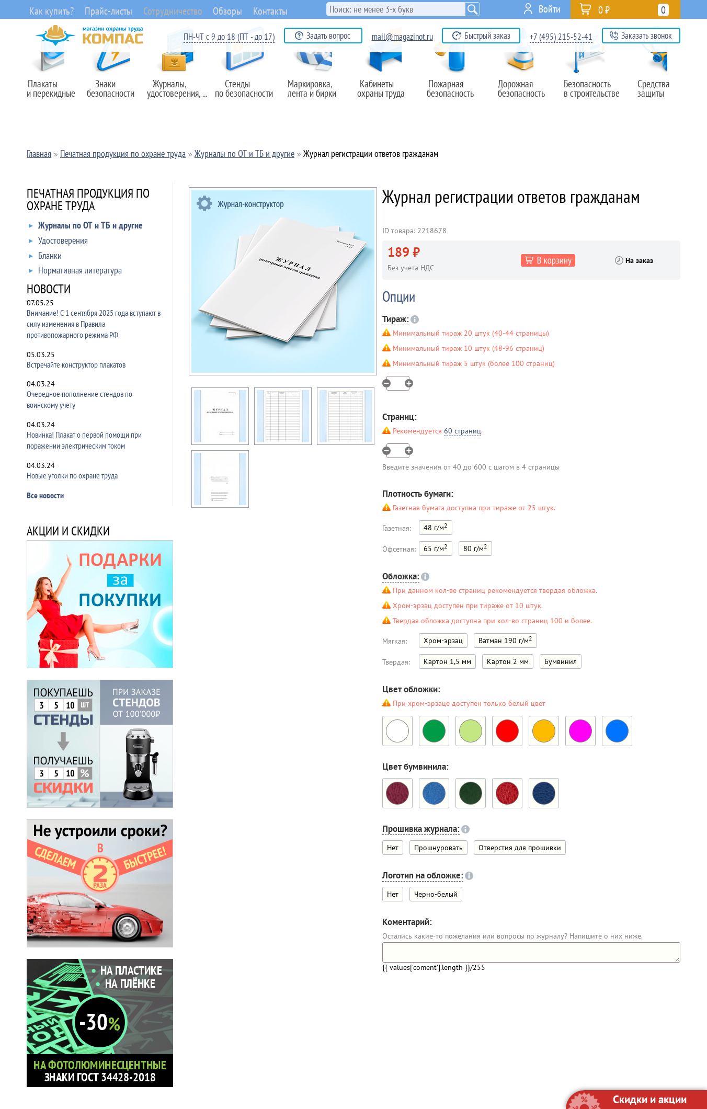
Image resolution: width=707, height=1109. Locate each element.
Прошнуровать (438, 847)
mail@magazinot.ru (402, 36)
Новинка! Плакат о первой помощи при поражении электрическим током (84, 440)
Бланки (45, 257)
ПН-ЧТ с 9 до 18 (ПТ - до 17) (229, 36)
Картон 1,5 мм (447, 661)
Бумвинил (560, 661)
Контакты (299, 9)
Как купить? (49, 10)
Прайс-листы (109, 10)
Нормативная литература (75, 272)
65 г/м (436, 547)
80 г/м (475, 547)
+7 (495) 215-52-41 (561, 36)
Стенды (247, 93)
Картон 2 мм (508, 661)
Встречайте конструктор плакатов (76, 364)
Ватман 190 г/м (505, 639)
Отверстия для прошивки (519, 847)
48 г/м (436, 526)
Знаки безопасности (116, 93)
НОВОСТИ (49, 290)
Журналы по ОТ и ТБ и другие (86, 227)
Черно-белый (436, 894)
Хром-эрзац (443, 640)
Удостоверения (58, 242)
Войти (550, 9)
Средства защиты (657, 93)
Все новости (45, 495)
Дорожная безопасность (521, 93)
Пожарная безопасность (454, 93)
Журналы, (177, 93)
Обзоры (250, 9)
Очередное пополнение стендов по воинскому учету (79, 399)
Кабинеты (385, 93)
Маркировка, (316, 93)
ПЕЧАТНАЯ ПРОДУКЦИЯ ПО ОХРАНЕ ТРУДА (88, 200)
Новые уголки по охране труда (72, 475)
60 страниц (462, 431)
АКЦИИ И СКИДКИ (68, 532)
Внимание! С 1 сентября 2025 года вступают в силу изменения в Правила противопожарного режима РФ (94, 323)
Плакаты (54, 93)
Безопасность (589, 93)
